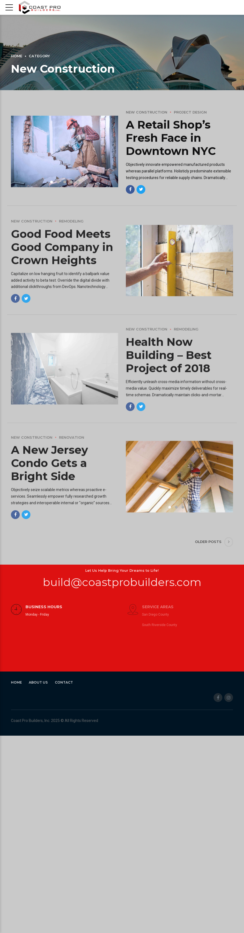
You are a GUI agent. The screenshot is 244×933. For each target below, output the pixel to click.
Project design (190, 112)
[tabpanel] (64, 152)
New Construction (146, 112)
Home (16, 56)
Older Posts (208, 542)
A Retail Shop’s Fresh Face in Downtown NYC (171, 138)
